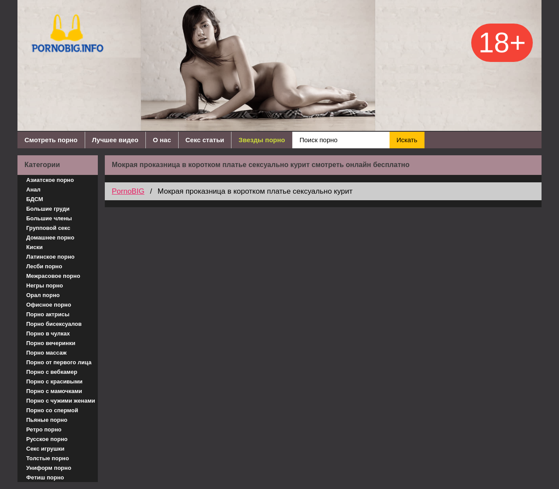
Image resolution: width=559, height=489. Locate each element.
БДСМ (34, 199)
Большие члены (49, 218)
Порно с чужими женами (60, 400)
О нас (162, 140)
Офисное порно (48, 304)
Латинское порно (50, 256)
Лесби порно (44, 266)
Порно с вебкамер (51, 372)
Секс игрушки (45, 448)
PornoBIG (128, 191)
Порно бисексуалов (54, 324)
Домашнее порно (50, 237)
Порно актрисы (47, 314)
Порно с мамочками (54, 391)
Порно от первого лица (58, 362)
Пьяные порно (46, 420)
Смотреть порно (51, 140)
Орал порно (43, 295)
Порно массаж (46, 352)
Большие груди (47, 208)
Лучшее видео (115, 140)
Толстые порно (47, 458)
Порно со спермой (52, 410)
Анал (33, 189)
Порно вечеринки (50, 343)
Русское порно (47, 439)
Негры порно (44, 285)
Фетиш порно (45, 477)
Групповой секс (48, 228)
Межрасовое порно (53, 276)
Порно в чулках (48, 333)
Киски (34, 247)
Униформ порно (48, 468)
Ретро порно (44, 429)
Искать (407, 140)
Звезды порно (261, 140)
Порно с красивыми (54, 381)
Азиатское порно (50, 180)
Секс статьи (205, 140)
